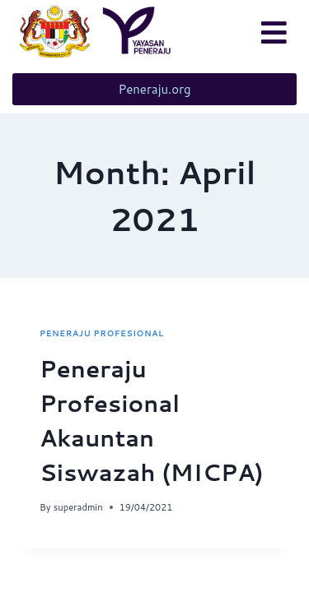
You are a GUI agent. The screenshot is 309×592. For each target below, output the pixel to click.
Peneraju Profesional (102, 333)
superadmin (78, 507)
